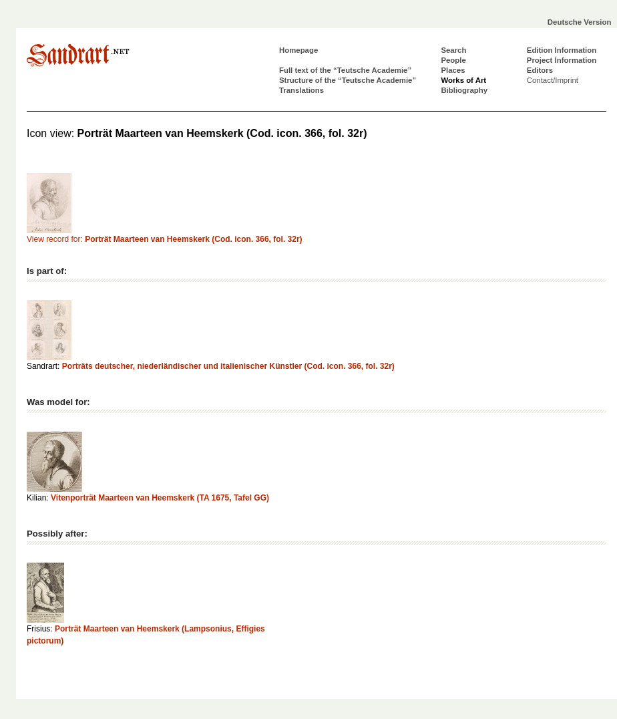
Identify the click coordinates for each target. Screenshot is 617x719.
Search (453, 50)
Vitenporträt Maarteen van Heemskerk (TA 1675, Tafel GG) (160, 497)
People (453, 60)
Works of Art (463, 80)
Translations (301, 90)
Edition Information (561, 50)
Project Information (561, 60)
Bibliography (464, 90)
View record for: (164, 239)
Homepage (298, 50)
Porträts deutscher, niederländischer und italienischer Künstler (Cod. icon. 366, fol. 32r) (228, 366)
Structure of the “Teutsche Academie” (347, 80)
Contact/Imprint (552, 80)
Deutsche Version (580, 22)
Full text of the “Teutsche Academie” (345, 70)
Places (453, 70)
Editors (540, 70)
